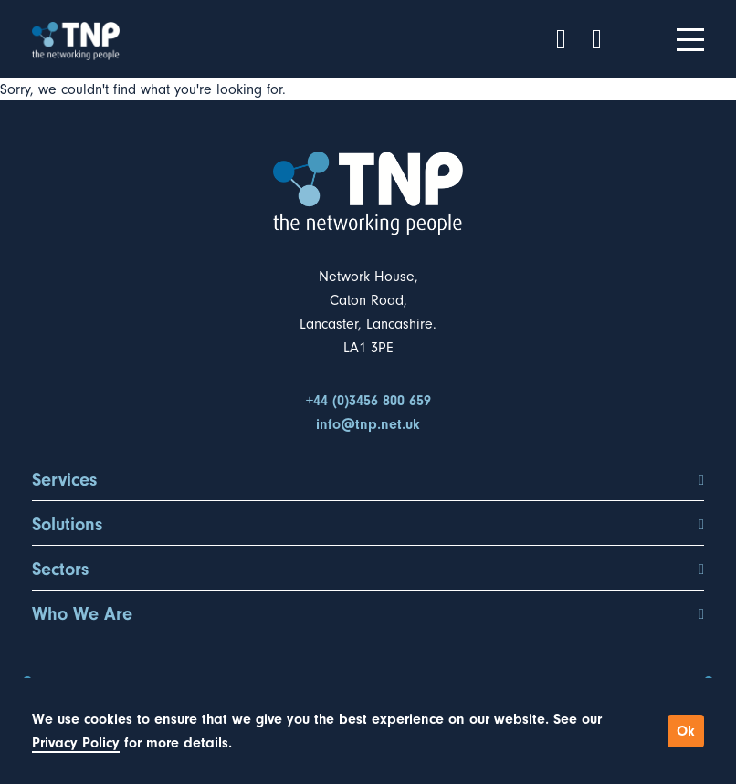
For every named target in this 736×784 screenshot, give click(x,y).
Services (368, 480)
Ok (686, 731)
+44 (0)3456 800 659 (368, 400)
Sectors (368, 569)
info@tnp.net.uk (368, 424)
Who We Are (368, 614)
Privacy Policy (76, 743)
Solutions (368, 525)
